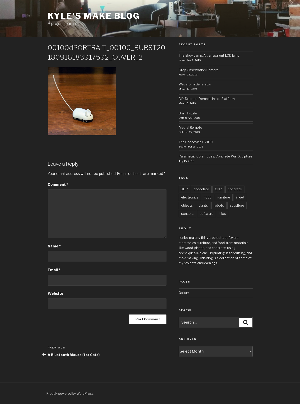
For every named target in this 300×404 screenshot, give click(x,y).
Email (54, 270)
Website (55, 293)
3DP (184, 189)
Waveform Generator (195, 84)
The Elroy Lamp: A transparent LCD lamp (209, 55)
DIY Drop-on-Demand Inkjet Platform (207, 99)
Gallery (184, 293)
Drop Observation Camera (198, 70)
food (207, 197)
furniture (223, 197)
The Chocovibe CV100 (196, 142)
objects (187, 205)
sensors (187, 213)
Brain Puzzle (188, 113)
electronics (189, 197)
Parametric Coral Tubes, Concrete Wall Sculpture (215, 156)
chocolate (201, 189)
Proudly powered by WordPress (70, 393)
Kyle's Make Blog (94, 16)
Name (54, 246)
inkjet (240, 197)
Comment (58, 184)
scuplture (237, 205)
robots (219, 205)
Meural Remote (190, 127)
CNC (218, 189)
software (206, 213)
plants (203, 205)
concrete (235, 189)
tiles (222, 213)
